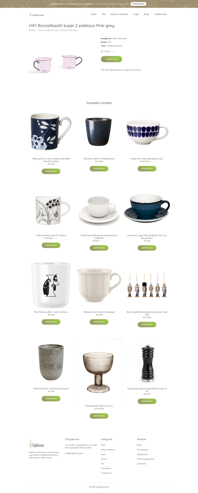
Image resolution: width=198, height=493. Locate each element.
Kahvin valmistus (119, 15)
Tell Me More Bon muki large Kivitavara (51, 390)
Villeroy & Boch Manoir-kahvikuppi (99, 314)
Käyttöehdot (142, 456)
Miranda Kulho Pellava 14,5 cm (99, 407)
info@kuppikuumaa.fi (74, 455)
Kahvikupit (122, 40)
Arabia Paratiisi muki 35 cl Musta (51, 237)
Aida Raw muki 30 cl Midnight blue (99, 160)
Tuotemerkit (160, 15)
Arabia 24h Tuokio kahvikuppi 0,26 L (147, 160)
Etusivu (32, 32)
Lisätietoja (111, 61)
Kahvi (94, 15)
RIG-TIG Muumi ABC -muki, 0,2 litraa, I (51, 314)
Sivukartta (141, 465)
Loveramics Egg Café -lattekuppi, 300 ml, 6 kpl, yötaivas (147, 238)
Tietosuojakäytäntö (145, 461)
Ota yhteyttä (142, 451)
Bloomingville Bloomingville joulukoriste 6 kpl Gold (147, 315)
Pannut (104, 461)
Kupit (136, 15)
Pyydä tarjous (138, 4)
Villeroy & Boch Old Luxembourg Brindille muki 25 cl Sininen (51, 161)
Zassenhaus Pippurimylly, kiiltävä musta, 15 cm (147, 391)
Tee (103, 15)
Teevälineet (106, 470)
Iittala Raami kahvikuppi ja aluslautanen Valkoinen (99, 238)
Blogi (146, 15)
